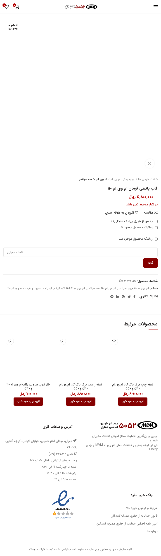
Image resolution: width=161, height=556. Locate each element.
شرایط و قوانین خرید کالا (142, 507)
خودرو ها (143, 179)
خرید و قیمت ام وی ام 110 (23, 288)
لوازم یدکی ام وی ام (123, 179)
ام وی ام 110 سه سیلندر (93, 179)
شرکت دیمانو (37, 549)
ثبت (150, 262)
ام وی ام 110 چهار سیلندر (133, 288)
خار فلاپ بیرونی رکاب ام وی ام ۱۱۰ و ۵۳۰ (28, 387)
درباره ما (152, 531)
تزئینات (47, 288)
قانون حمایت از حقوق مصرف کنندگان (134, 515)
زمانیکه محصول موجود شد (138, 227)
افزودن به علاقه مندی (119, 212)
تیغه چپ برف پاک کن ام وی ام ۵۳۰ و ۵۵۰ (132, 387)
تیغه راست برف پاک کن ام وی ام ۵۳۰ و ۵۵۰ (80, 387)
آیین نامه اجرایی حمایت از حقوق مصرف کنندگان (127, 523)
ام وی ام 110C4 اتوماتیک (69, 288)
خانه (155, 179)
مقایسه (148, 212)
